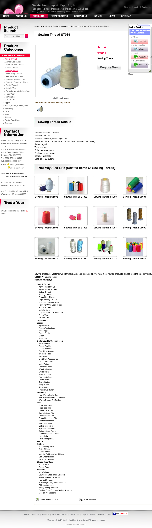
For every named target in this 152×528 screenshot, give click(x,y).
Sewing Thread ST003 (105, 197)
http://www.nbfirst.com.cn (16, 177)
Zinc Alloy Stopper (46, 351)
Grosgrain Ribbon (46, 459)
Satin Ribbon (44, 449)
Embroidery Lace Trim (48, 418)
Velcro (7, 114)
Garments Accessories (71, 26)
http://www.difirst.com (15, 174)
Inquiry (136, 7)
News (112, 16)
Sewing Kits (44, 318)
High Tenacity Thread (48, 300)
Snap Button (44, 385)
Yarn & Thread (89, 26)
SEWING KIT (10, 100)
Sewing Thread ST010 (46, 258)
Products (38, 16)
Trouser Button (45, 374)
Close (130, 74)
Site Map (126, 16)
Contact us (146, 7)
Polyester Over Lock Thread (50, 305)
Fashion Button (45, 377)
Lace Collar (43, 436)
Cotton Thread (45, 292)
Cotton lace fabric (46, 426)
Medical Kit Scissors (47, 493)
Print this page (90, 499)
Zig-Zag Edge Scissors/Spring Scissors (55, 490)
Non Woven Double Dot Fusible (52, 398)
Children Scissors (46, 485)
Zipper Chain (44, 333)
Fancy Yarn (43, 315)
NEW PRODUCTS (59, 16)
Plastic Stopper (45, 349)
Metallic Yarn (44, 310)
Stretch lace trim (45, 405)
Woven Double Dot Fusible (50, 400)
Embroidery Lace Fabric (49, 434)
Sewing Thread (103, 26)
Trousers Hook (45, 354)
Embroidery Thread (47, 297)
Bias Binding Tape (46, 446)
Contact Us (81, 16)
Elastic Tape (44, 464)
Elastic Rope (44, 467)
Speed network (81, 524)
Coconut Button (45, 367)
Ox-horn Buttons (46, 361)
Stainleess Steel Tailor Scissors (52, 475)
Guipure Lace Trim (46, 416)
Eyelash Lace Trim (46, 413)
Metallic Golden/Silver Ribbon (51, 454)
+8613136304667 (143, 65)
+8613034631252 (143, 57)
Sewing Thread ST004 (134, 197)
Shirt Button (44, 372)
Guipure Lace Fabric (47, 431)
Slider (41, 336)
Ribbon (8, 117)
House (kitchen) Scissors (49, 477)
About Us (21, 16)
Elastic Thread (45, 307)
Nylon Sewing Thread (48, 289)
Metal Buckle (44, 343)
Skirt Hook (43, 356)
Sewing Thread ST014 (134, 258)
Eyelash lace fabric (47, 428)
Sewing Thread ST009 (134, 228)
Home (6, 16)
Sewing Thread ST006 (75, 228)
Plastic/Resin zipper (47, 328)
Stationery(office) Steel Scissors (52, 482)
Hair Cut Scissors (46, 480)
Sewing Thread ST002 (75, 197)
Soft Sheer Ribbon (46, 457)
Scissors (8, 123)
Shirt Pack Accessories (48, 359)
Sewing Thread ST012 (75, 258)
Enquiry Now (109, 67)
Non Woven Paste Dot (48, 395)
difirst (141, 49)
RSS (109, 514)
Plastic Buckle (44, 346)
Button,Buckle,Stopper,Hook (16, 106)
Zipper (7, 103)
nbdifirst (142, 41)
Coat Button (44, 379)
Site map (127, 7)
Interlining (9, 108)
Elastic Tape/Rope (12, 120)
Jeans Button (44, 382)
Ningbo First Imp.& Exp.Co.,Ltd (76, 520)
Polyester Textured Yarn (49, 302)
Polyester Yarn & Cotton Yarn (51, 313)
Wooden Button (45, 369)
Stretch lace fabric (46, 421)
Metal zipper (44, 331)
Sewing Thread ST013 (105, 258)
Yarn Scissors (44, 472)
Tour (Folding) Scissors (48, 488)
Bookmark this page (49, 499)
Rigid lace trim (45, 408)
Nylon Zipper (44, 325)
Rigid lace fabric (45, 423)
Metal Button (44, 364)
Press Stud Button (46, 390)
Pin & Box (43, 338)
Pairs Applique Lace (47, 439)
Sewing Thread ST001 (46, 197)
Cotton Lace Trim (46, 410)
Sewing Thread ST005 (46, 228)
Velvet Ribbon (44, 452)
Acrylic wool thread (47, 287)
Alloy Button (44, 387)
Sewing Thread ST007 (105, 228)
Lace (7, 111)
